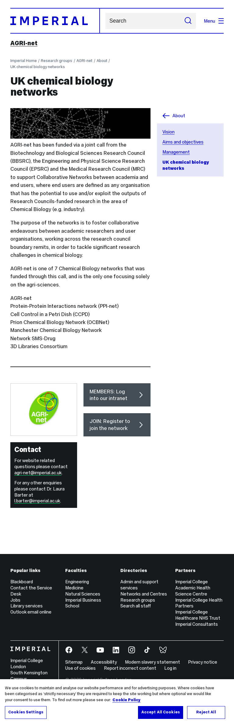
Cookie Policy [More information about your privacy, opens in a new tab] (126, 700)
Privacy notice (202, 662)
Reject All (206, 712)
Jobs (15, 600)
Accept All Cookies (160, 712)
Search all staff (135, 606)
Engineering (77, 582)
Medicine (74, 588)
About (102, 60)
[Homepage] (55, 21)
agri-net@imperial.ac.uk (38, 472)
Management (176, 152)
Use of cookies (80, 668)
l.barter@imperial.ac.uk (37, 501)
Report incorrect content (130, 668)
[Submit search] (188, 21)
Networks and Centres (143, 594)
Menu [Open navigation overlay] (214, 21)
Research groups (56, 60)
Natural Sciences (82, 594)
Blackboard (21, 582)
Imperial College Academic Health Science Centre (192, 588)
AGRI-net (23, 43)
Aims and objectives (183, 142)
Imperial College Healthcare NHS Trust (197, 615)
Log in (170, 668)
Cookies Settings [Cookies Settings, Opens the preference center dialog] (25, 712)
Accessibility (104, 662)
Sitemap (74, 662)
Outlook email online (30, 612)
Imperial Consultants (196, 624)
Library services (26, 606)
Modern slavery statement (152, 662)
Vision (168, 132)
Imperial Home (23, 60)
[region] (117, 702)
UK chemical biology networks (37, 66)
